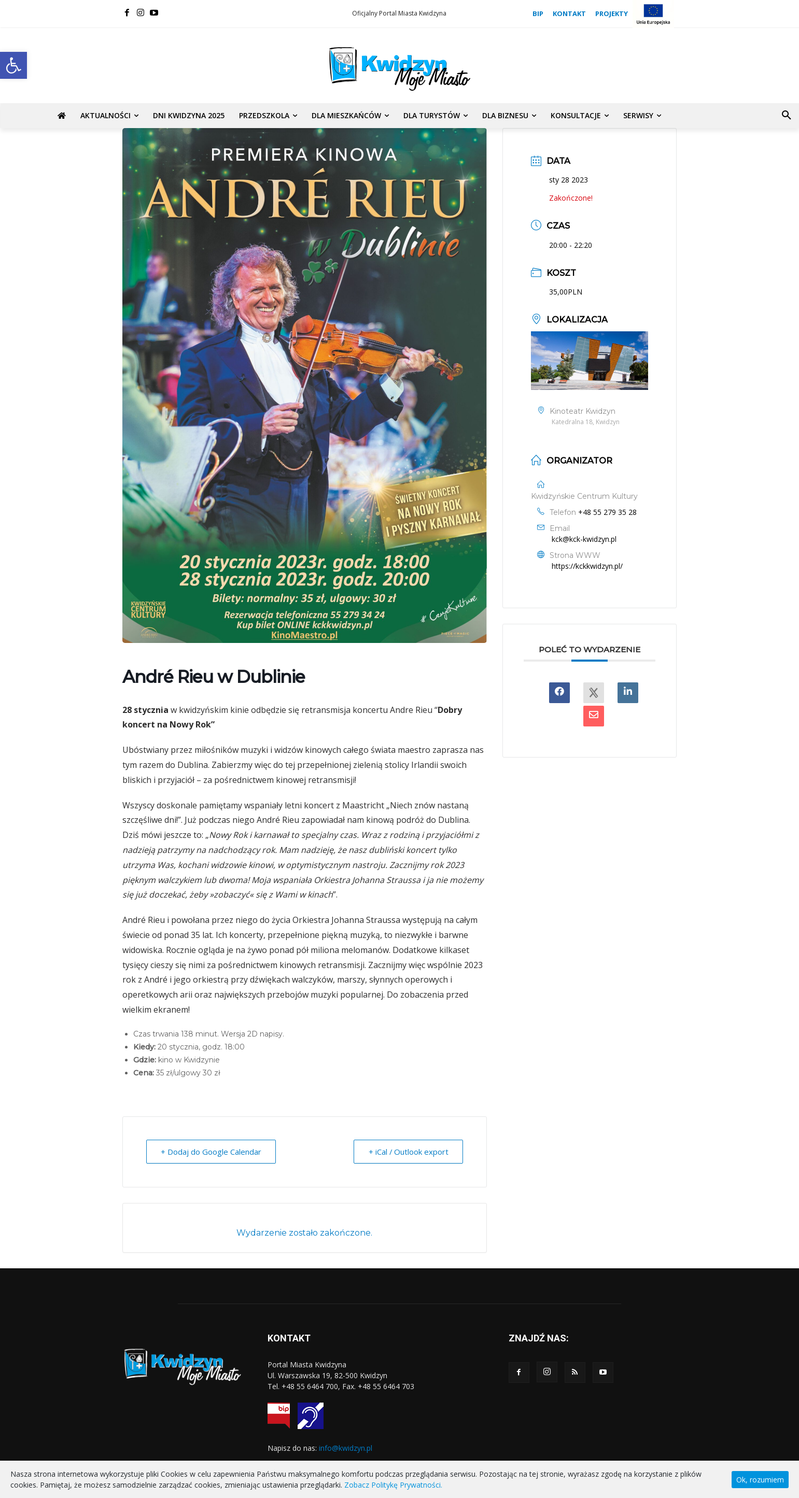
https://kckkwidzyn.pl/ (587, 566)
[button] (13, 65)
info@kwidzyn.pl (345, 1448)
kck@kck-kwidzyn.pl (584, 539)
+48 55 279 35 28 (607, 512)
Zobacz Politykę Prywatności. (393, 1485)
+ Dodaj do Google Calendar (211, 1151)
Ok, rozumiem (760, 1480)
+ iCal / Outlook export (408, 1151)
